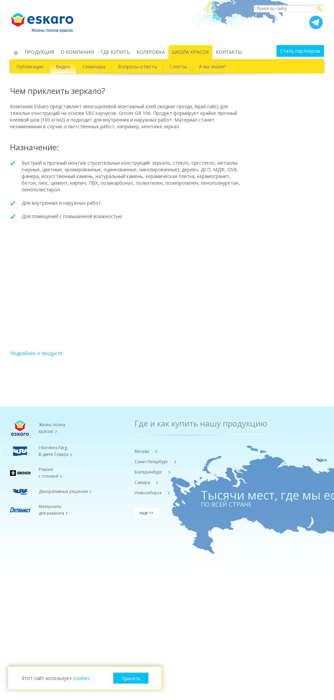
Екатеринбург (149, 472)
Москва (142, 451)
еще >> (147, 513)
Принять (131, 678)
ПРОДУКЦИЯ (39, 52)
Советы (178, 66)
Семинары (94, 66)
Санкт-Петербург (152, 462)
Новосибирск (149, 493)
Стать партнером (300, 51)
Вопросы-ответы (137, 66)
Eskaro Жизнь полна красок (45, 20)
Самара (143, 482)
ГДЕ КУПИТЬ (115, 52)
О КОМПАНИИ (77, 52)
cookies (81, 678)
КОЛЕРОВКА (151, 52)
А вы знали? (212, 66)
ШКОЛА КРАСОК (190, 52)
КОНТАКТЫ (229, 52)
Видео (63, 66)
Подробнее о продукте (36, 353)
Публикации (29, 66)
